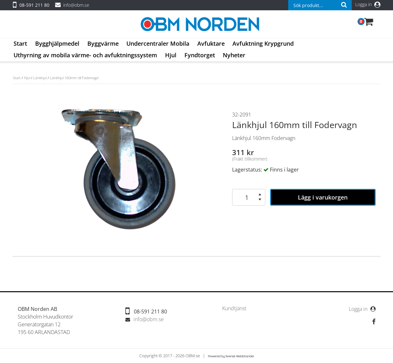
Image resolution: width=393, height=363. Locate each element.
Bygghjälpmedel (57, 43)
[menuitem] (20, 44)
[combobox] (319, 5)
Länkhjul (40, 77)
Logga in (367, 4)
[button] (260, 194)
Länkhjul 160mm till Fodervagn (74, 77)
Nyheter (234, 55)
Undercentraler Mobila (157, 43)
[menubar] (196, 49)
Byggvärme (103, 43)
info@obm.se (76, 5)
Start (20, 43)
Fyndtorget (199, 55)
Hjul (170, 55)
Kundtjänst (234, 308)
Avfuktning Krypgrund (263, 43)
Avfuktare (211, 43)
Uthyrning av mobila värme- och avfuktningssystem (85, 55)
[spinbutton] (245, 197)
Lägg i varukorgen (323, 197)
